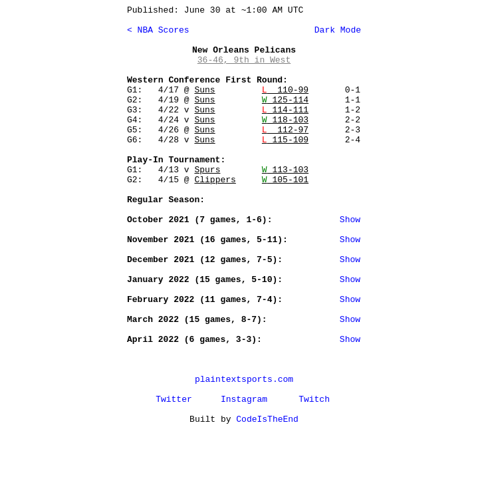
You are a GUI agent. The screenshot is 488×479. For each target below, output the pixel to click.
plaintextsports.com (244, 380)
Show (350, 220)
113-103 (285, 170)
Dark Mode (335, 30)
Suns (204, 90)
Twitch (314, 399)
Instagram (244, 399)
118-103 (285, 120)
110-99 (285, 90)
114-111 (285, 110)
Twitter (174, 399)
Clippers (214, 180)
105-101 (285, 180)
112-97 (285, 130)
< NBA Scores (158, 30)
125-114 (285, 100)
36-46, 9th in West (244, 60)
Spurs (207, 170)
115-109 (285, 140)
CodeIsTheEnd (267, 419)
